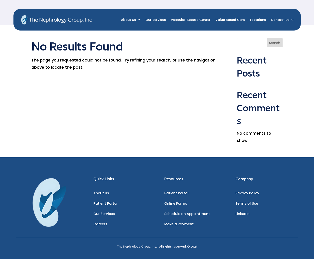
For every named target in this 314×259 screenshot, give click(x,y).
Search (274, 43)
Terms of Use (246, 203)
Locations (258, 20)
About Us (128, 20)
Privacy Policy (247, 193)
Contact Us (280, 20)
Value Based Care (230, 20)
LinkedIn (242, 213)
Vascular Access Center (191, 20)
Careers (100, 224)
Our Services (155, 20)
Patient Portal (105, 203)
